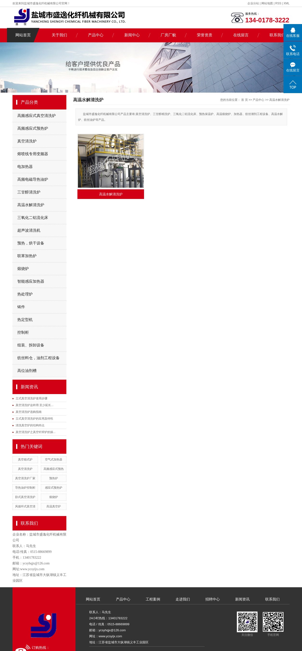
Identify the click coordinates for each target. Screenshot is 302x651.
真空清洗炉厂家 (25, 478)
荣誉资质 (204, 35)
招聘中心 (212, 599)
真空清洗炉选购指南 (29, 412)
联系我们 (277, 35)
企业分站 (253, 3)
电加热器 (25, 167)
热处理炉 (25, 294)
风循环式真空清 (25, 506)
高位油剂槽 (27, 371)
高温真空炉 (53, 506)
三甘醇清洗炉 (28, 192)
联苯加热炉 (27, 256)
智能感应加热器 (30, 281)
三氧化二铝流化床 (32, 218)
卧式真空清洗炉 (25, 497)
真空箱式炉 (25, 459)
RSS (278, 3)
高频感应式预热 (54, 469)
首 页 (244, 100)
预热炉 (53, 478)
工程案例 (153, 599)
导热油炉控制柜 (25, 487)
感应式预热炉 (53, 487)
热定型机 (25, 320)
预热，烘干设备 (30, 243)
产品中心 (95, 35)
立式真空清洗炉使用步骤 (31, 398)
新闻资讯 (242, 599)
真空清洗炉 (27, 141)
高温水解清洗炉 (30, 205)
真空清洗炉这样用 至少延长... (34, 405)
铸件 (21, 307)
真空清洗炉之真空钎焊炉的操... (36, 432)
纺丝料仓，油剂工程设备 (38, 358)
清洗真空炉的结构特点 (30, 425)
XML (286, 3)
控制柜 (23, 332)
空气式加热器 (53, 459)
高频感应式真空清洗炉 (36, 116)
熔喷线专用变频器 (32, 154)
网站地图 (267, 3)
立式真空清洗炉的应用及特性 (34, 418)
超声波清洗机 (28, 230)
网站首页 (23, 35)
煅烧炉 (23, 269)
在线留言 (241, 35)
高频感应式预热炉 (32, 128)
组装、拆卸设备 (30, 345)
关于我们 (59, 35)
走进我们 (183, 599)
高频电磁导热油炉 (32, 179)
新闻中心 (132, 35)
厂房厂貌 (168, 35)
